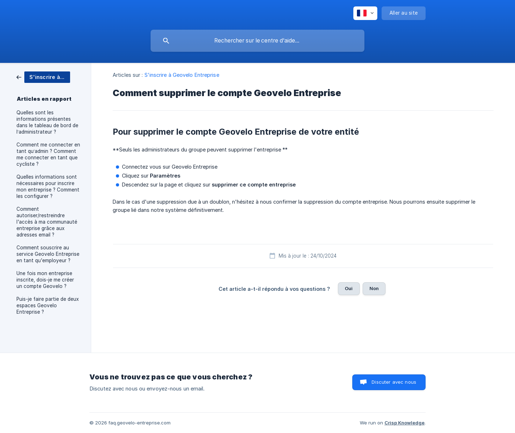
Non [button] (374, 288)
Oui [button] (349, 288)
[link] (43, 76)
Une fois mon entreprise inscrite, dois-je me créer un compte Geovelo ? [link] (45, 279)
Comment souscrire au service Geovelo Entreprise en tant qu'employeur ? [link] (47, 254)
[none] (365, 13)
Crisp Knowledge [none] (404, 422)
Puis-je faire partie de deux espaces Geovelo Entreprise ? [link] (47, 305)
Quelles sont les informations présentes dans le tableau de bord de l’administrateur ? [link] (47, 122)
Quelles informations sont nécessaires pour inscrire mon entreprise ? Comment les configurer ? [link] (47, 186)
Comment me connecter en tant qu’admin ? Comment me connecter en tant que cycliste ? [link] (48, 154)
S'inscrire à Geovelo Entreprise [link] (181, 75)
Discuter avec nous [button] (394, 382)
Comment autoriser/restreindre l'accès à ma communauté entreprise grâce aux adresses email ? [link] (46, 222)
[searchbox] (257, 41)
